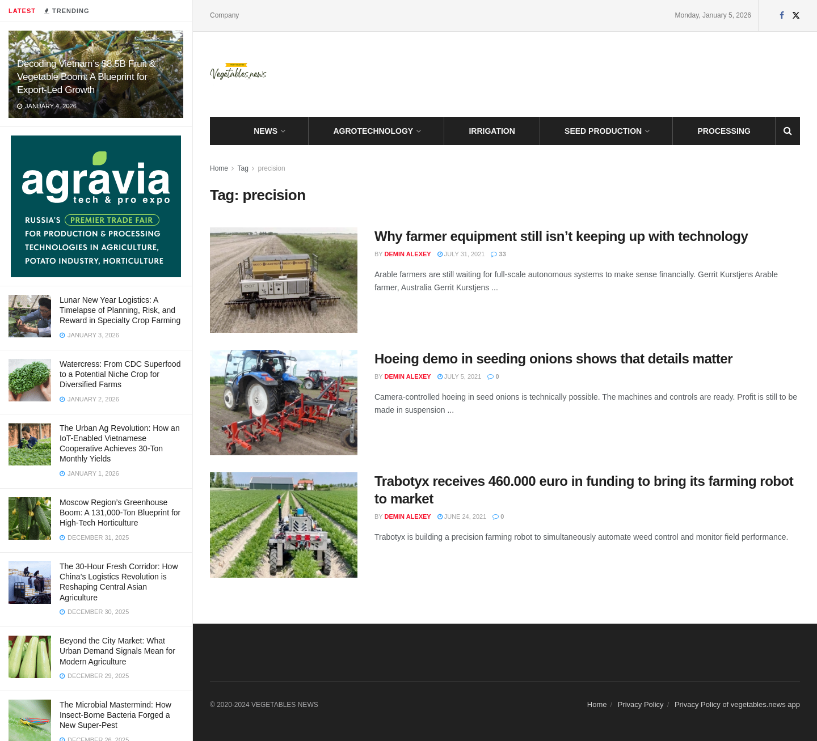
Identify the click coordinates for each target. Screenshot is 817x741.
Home (219, 168)
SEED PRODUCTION (603, 131)
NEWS (265, 131)
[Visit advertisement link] (96, 206)
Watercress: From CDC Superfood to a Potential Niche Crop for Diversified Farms (120, 374)
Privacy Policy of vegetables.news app (737, 704)
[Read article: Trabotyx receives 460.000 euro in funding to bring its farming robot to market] (283, 525)
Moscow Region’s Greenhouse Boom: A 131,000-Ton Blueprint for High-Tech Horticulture (120, 512)
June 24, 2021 (462, 516)
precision (271, 168)
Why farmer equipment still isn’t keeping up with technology (561, 236)
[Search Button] (788, 131)
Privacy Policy (641, 704)
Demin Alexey (408, 254)
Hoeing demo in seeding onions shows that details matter (553, 358)
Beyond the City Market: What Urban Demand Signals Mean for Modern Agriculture (117, 651)
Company (224, 15)
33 (498, 254)
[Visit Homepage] (238, 74)
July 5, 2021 (459, 376)
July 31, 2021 (461, 254)
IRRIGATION (492, 131)
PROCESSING (724, 131)
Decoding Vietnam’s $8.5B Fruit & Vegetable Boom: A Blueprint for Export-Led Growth (86, 76)
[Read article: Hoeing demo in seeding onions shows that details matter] (283, 402)
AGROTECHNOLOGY (373, 131)
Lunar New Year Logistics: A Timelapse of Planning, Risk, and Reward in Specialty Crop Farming (120, 310)
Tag (242, 168)
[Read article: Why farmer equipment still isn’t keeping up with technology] (283, 280)
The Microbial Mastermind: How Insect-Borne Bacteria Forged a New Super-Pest (115, 715)
